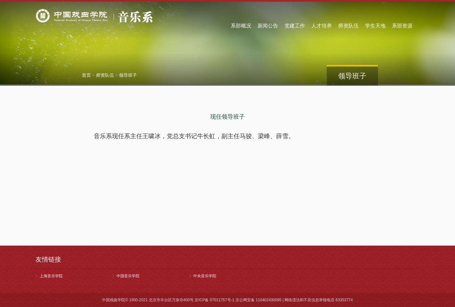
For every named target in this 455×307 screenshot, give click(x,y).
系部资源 (402, 25)
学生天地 (375, 25)
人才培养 (321, 25)
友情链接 (48, 259)
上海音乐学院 (51, 276)
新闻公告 (268, 25)
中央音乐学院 (204, 276)
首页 (86, 75)
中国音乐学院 (128, 276)
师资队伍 (348, 25)
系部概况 (241, 25)
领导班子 (128, 75)
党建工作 (294, 25)
